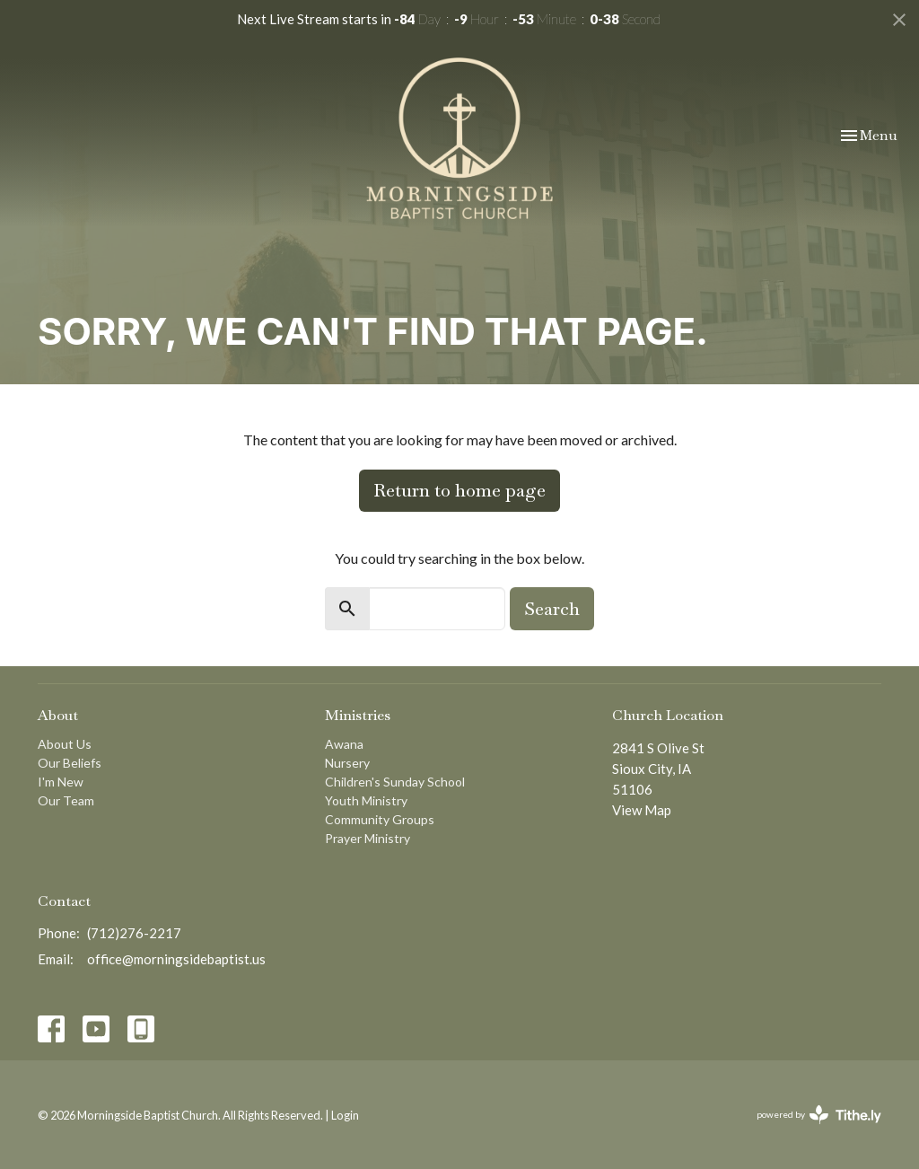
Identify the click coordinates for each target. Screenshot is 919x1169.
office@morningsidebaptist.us (176, 959)
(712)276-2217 (134, 933)
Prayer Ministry (367, 838)
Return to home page (459, 490)
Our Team (66, 800)
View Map (641, 810)
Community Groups (379, 819)
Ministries (357, 715)
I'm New (60, 781)
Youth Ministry (366, 800)
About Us (65, 744)
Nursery (347, 762)
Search (552, 608)
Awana (344, 744)
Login (345, 1115)
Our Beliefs (69, 762)
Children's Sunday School (395, 781)
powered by (819, 1114)
